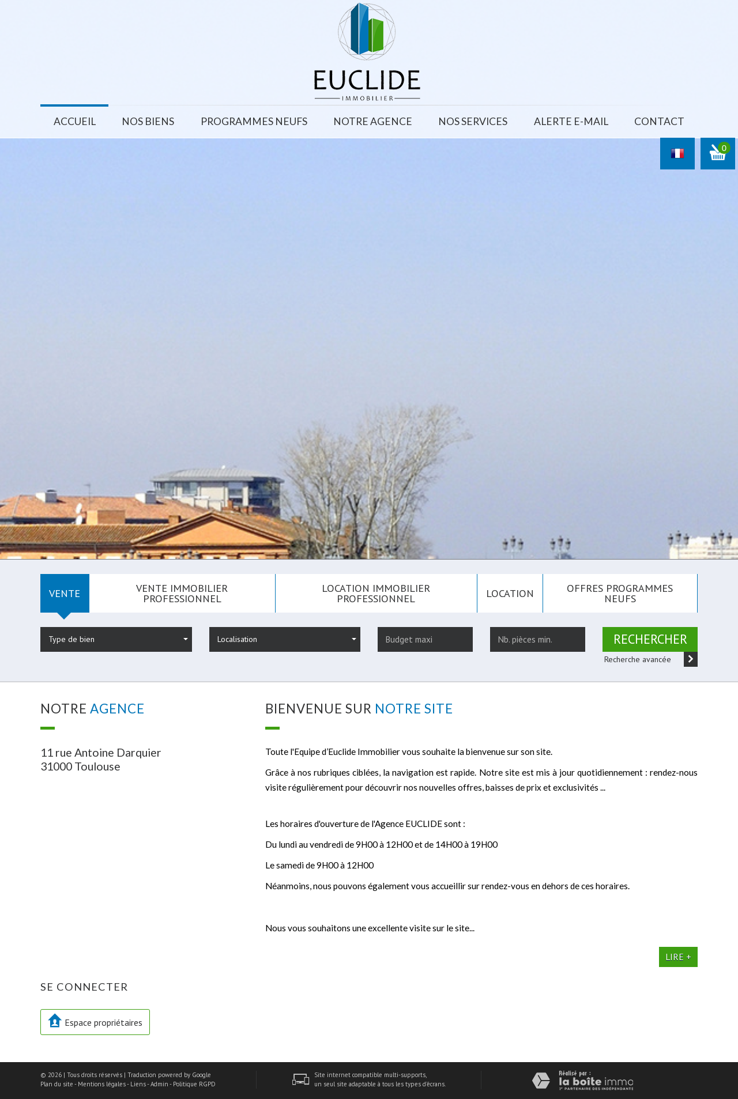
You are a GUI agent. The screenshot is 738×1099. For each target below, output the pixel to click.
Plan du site (56, 1084)
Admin (159, 1084)
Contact (659, 121)
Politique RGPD (194, 1084)
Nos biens (148, 121)
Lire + (678, 956)
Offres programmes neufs (620, 593)
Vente (64, 593)
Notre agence (372, 121)
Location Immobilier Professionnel (376, 593)
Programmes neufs (254, 121)
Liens (138, 1084)
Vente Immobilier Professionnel (182, 593)
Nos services (472, 121)
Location (510, 593)
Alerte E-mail (571, 121)
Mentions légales (102, 1084)
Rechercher (650, 638)
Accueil (75, 121)
